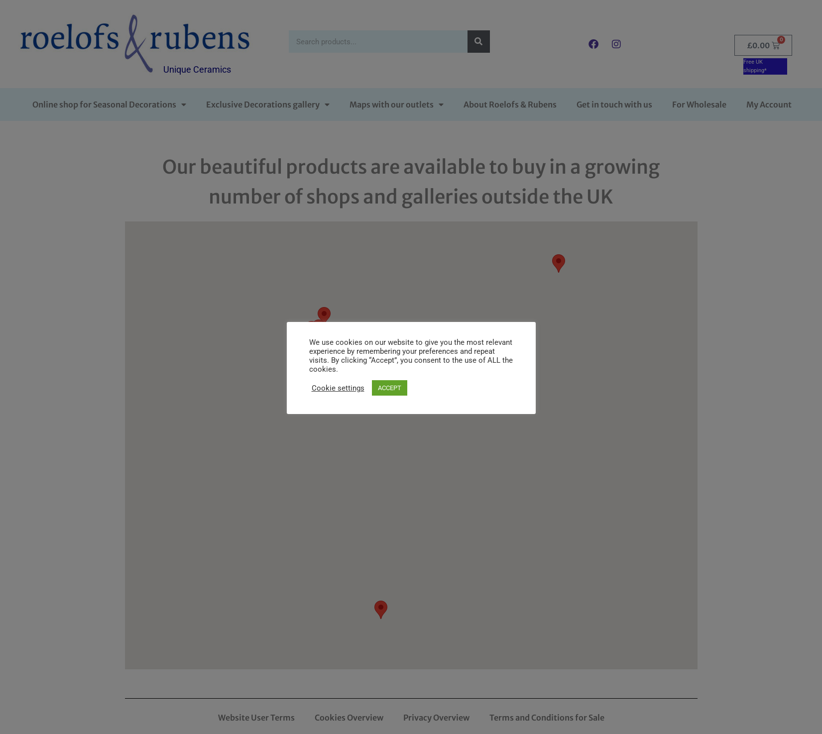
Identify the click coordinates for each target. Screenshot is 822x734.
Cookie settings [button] (338, 388)
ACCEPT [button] (389, 388)
